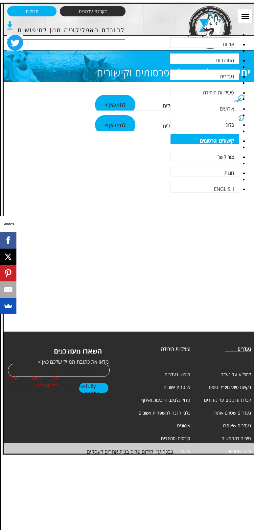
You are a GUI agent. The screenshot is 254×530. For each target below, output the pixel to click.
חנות (229, 173)
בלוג (230, 124)
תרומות (32, 11)
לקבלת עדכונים (93, 11)
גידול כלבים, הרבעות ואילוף (165, 400)
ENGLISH (224, 189)
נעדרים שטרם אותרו (232, 413)
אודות (228, 44)
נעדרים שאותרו (237, 425)
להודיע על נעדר (236, 374)
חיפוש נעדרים (177, 374)
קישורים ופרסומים (217, 140)
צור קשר (226, 156)
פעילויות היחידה (218, 92)
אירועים (227, 108)
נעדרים (227, 76)
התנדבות (225, 60)
